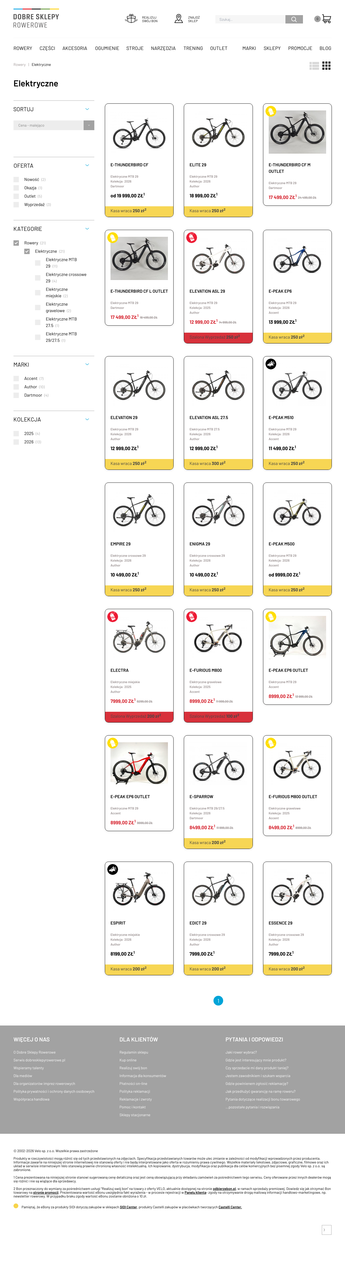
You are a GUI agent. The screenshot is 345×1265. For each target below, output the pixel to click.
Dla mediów (22, 1075)
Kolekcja (27, 419)
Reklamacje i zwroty (135, 1099)
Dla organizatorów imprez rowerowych (44, 1083)
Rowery (22, 48)
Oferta (23, 165)
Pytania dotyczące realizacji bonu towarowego (263, 1099)
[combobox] (18, 125)
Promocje (300, 48)
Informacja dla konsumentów (142, 1075)
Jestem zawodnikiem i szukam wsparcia (258, 1075)
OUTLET (218, 48)
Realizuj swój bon (133, 1067)
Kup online (127, 1060)
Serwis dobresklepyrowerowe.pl (39, 1060)
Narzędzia (163, 48)
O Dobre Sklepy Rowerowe (34, 1052)
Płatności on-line (133, 1083)
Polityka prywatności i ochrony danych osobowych (53, 1091)
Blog (325, 48)
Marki (249, 48)
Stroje (135, 48)
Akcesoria (75, 48)
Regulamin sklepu (133, 1052)
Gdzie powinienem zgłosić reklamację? (257, 1083)
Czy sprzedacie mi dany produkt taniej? (257, 1067)
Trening (193, 48)
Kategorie (27, 228)
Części (47, 48)
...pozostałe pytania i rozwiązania (253, 1107)
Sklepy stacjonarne (134, 1114)
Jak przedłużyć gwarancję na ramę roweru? (261, 1091)
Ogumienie (107, 48)
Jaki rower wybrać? (241, 1052)
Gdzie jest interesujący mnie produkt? (256, 1060)
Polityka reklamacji (134, 1091)
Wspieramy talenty (28, 1067)
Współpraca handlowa (31, 1099)
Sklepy (272, 48)
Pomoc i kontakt (132, 1107)
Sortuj (23, 109)
